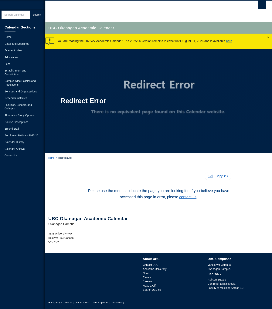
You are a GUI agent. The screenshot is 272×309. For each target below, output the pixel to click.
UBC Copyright (100, 302)
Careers (147, 281)
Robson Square (217, 279)
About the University (154, 269)
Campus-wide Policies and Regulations (20, 82)
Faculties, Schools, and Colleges (18, 106)
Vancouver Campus (219, 264)
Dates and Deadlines (17, 43)
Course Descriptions (16, 122)
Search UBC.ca (152, 289)
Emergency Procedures (60, 302)
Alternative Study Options (19, 115)
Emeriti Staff (12, 128)
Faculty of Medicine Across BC (225, 287)
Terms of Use (82, 302)
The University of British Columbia (56, 11)
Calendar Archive (15, 148)
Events (147, 277)
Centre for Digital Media (221, 283)
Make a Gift (149, 285)
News (146, 273)
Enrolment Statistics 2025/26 (21, 135)
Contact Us (11, 155)
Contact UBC (150, 264)
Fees (7, 63)
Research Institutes (16, 98)
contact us (187, 197)
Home (51, 158)
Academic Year (13, 50)
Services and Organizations (21, 91)
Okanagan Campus (219, 269)
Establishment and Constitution (15, 72)
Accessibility (118, 302)
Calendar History (14, 142)
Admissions (11, 57)
